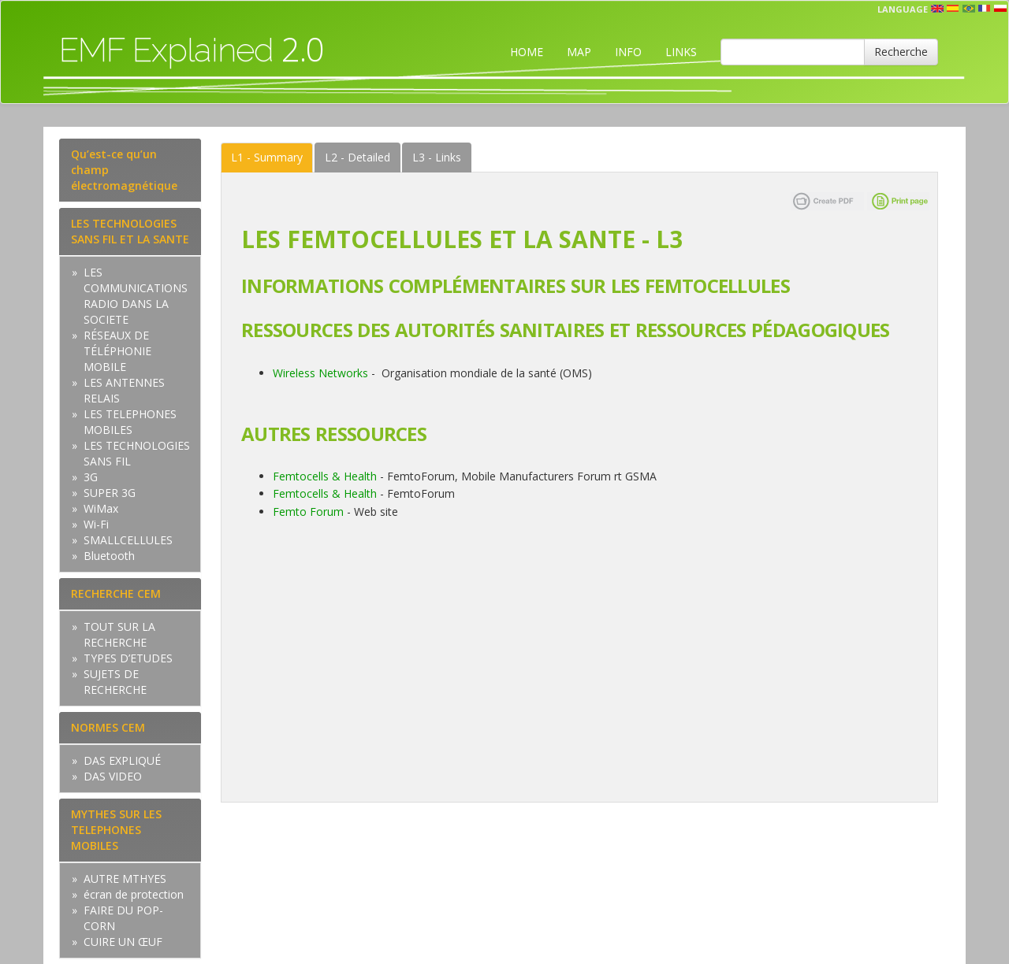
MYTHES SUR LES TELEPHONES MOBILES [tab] (116, 829)
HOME (526, 51)
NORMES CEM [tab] (108, 727)
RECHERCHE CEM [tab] (116, 593)
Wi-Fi (96, 524)
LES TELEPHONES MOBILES (130, 421)
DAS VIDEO (113, 776)
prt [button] (968, 9)
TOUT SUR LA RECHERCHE (119, 634)
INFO (628, 51)
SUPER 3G (110, 492)
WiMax (101, 508)
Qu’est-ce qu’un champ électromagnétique (124, 169)
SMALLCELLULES (128, 539)
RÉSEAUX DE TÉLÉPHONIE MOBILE (117, 351)
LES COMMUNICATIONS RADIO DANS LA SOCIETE (136, 296)
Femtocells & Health (325, 476)
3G (91, 476)
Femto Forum (308, 511)
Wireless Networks (320, 372)
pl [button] (1000, 9)
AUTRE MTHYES (125, 878)
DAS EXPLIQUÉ (122, 760)
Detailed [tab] (357, 157)
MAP (579, 51)
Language (902, 9)
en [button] (937, 9)
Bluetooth (109, 555)
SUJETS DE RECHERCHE (115, 681)
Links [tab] (436, 157)
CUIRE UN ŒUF (123, 941)
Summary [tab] (267, 157)
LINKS (681, 51)
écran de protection (134, 894)
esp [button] (953, 9)
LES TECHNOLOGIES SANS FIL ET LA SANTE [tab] (130, 231)
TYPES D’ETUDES (128, 658)
